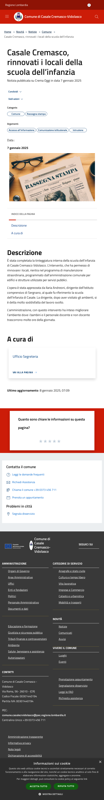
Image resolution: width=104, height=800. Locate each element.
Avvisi (62, 639)
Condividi (15, 92)
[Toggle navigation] (7, 16)
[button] (52, 794)
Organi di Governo (18, 571)
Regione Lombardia (16, 5)
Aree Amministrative (20, 577)
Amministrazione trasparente (25, 737)
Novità (20, 32)
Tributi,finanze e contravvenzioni (27, 639)
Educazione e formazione (22, 626)
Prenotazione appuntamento (76, 679)
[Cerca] (97, 17)
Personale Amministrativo (23, 602)
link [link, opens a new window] (85, 779)
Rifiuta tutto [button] (66, 786)
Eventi (62, 662)
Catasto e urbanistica (71, 596)
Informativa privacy (19, 743)
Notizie (32, 32)
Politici (12, 596)
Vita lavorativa (67, 583)
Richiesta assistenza (71, 698)
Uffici (11, 583)
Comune (47, 32)
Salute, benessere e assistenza (26, 651)
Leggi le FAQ (66, 692)
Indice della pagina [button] (23, 214)
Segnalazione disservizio (73, 685)
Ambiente (14, 645)
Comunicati (65, 633)
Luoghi (63, 655)
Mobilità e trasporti (70, 602)
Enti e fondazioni (18, 590)
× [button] (100, 762)
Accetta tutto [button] (38, 786)
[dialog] (52, 779)
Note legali (14, 749)
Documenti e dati (18, 609)
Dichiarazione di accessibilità (25, 755)
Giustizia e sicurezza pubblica (25, 632)
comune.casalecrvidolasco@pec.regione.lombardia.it (34, 715)
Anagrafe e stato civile (72, 571)
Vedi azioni (16, 99)
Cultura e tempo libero (72, 577)
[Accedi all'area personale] (89, 5)
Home (7, 32)
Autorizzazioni (16, 658)
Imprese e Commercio (71, 590)
